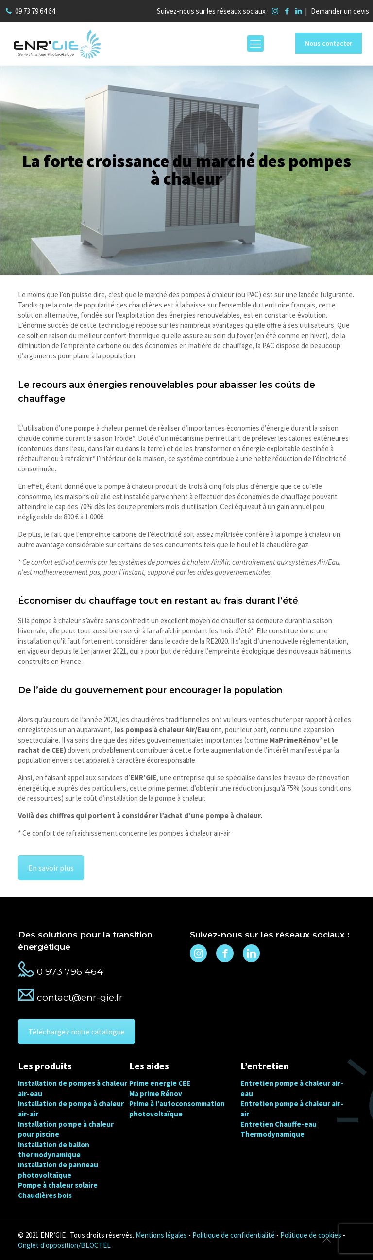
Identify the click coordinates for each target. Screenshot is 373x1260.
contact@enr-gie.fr (80, 997)
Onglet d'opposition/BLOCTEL (64, 1245)
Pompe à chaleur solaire (58, 1185)
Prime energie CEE (159, 1083)
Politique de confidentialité (233, 1235)
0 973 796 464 (70, 971)
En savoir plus (51, 867)
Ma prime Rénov (155, 1093)
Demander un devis (340, 11)
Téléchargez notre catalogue (76, 1031)
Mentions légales (161, 1235)
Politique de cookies (310, 1235)
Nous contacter (328, 43)
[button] (19, 1240)
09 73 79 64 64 (35, 11)
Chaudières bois (45, 1195)
